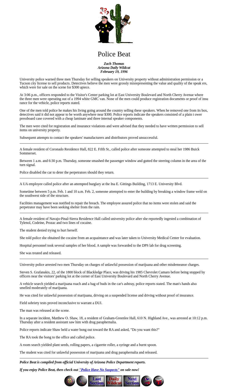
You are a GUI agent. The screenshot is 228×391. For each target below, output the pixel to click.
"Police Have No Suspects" (99, 370)
